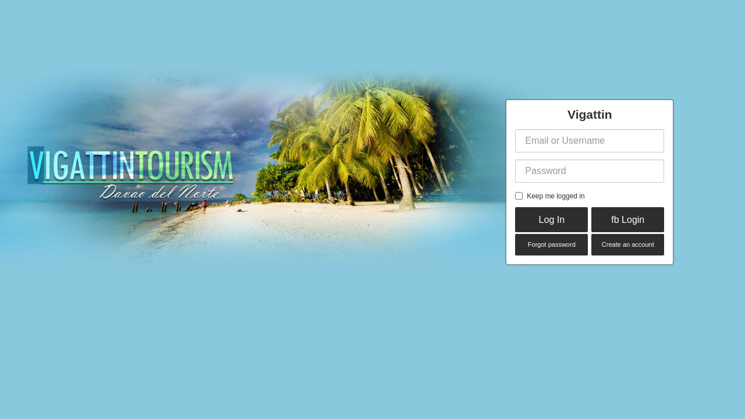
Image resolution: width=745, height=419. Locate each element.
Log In (552, 220)
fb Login (627, 220)
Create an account (628, 244)
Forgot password (552, 244)
